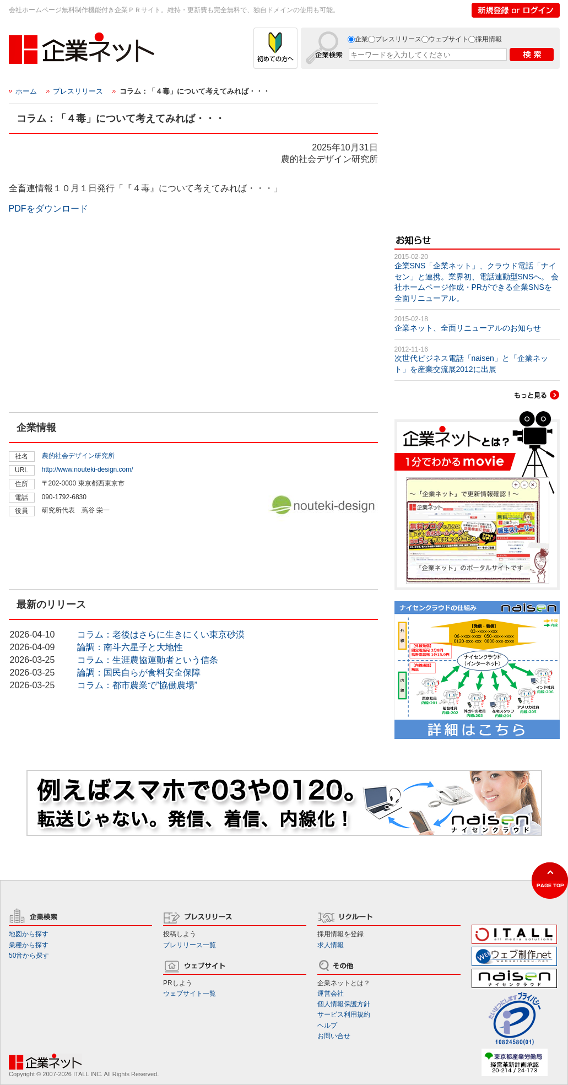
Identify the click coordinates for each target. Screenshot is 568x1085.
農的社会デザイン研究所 (78, 456)
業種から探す (28, 945)
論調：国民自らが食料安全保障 (139, 672)
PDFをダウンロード (48, 208)
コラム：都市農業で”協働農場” (137, 685)
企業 (361, 39)
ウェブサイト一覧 (189, 993)
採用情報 (488, 39)
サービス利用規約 (343, 1014)
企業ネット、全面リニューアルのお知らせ (467, 327)
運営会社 (330, 993)
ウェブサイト (448, 39)
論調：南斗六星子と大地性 (130, 647)
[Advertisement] (91, 340)
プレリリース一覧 (189, 945)
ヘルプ (327, 1025)
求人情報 (330, 945)
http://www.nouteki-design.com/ (87, 469)
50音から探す (29, 955)
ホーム (26, 91)
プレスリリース (398, 39)
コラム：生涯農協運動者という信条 (147, 660)
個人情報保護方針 (343, 1004)
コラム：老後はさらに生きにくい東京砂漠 (161, 634)
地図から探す (28, 934)
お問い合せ (333, 1036)
